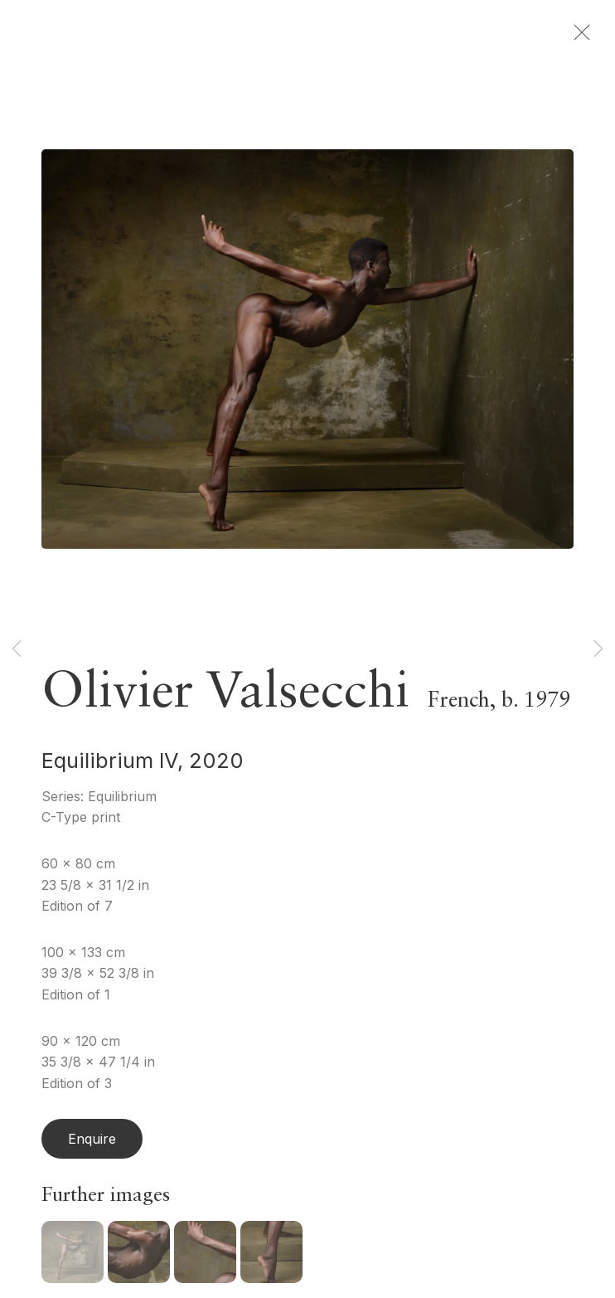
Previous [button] (16, 649)
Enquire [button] (92, 1143)
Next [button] (598, 649)
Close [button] (581, 37)
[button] (72, 1256)
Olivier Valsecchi (225, 697)
